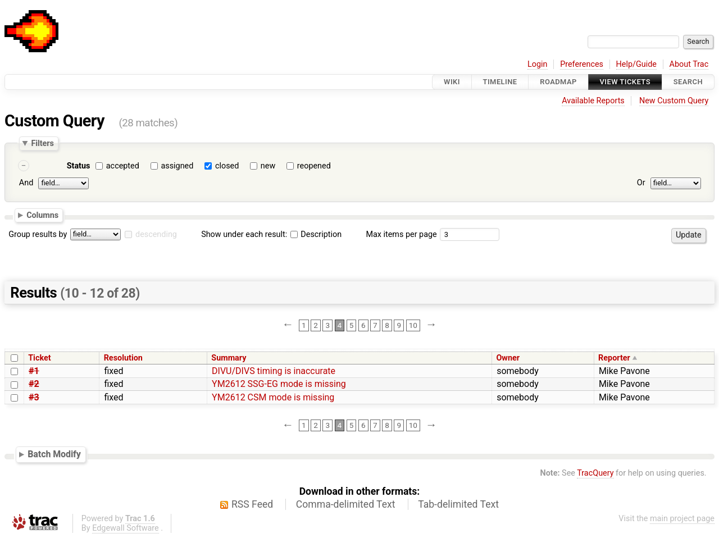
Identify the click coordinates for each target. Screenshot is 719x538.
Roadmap (558, 81)
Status (78, 166)
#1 (34, 371)
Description (316, 234)
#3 (34, 397)
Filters (42, 143)
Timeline (500, 81)
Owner (508, 358)
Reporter (614, 358)
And (26, 183)
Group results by (37, 234)
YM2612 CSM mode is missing (273, 397)
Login (537, 64)
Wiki (452, 81)
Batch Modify (54, 454)
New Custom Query (673, 101)
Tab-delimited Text (458, 504)
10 (413, 325)
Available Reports (593, 101)
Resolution (123, 358)
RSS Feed (252, 504)
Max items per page (401, 234)
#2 (34, 384)
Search (688, 81)
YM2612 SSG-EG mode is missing (279, 384)
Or (641, 183)
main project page (682, 518)
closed (227, 166)
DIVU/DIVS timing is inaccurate (273, 371)
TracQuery (595, 473)
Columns (42, 215)
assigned (177, 166)
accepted (122, 166)
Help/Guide (636, 64)
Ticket (39, 358)
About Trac (689, 64)
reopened (314, 166)
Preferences (581, 64)
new (268, 166)
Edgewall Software (125, 528)
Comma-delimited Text (345, 504)
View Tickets (625, 81)
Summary (228, 358)
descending (156, 234)
